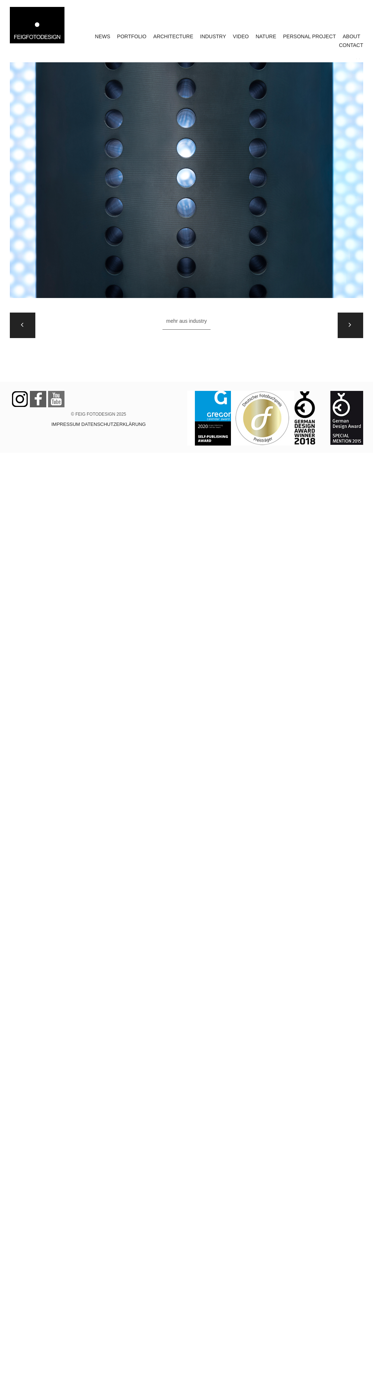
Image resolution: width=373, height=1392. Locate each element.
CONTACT (351, 45)
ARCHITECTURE (173, 36)
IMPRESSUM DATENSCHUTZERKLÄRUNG (98, 424)
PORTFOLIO (131, 36)
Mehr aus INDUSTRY (186, 321)
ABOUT (351, 36)
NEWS (102, 36)
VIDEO (241, 36)
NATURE (266, 36)
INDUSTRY (213, 36)
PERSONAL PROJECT (309, 36)
